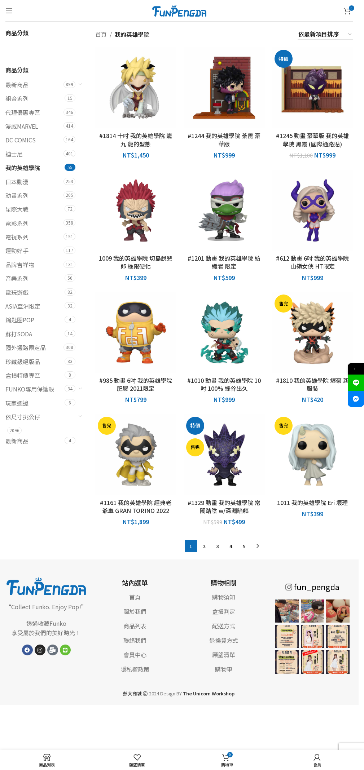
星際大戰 (16, 209)
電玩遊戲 (16, 292)
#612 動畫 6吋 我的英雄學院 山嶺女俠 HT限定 (312, 262)
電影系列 (16, 223)
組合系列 (16, 98)
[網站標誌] (179, 9)
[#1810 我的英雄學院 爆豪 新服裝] (312, 332)
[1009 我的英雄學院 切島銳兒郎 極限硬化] (135, 210)
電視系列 (16, 237)
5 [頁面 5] (244, 546)
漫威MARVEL (21, 126)
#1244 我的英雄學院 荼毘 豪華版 (224, 139)
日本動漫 (16, 181)
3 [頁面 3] (217, 546)
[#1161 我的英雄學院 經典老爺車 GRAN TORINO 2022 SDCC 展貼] (135, 454)
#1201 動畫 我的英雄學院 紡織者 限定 (224, 262)
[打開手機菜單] (9, 11)
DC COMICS (20, 140)
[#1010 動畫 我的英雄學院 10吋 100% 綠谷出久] (224, 332)
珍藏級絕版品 (22, 361)
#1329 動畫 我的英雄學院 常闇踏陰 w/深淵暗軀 (224, 506)
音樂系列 (16, 278)
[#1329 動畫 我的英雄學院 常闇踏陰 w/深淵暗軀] (224, 454)
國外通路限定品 (25, 347)
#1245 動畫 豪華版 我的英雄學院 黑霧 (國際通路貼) (312, 139)
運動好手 (16, 250)
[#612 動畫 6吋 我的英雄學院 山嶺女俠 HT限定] (312, 210)
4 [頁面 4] (230, 546)
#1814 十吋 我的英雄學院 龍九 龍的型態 (135, 139)
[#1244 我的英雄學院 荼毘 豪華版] (224, 87)
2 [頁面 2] (204, 546)
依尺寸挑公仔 (22, 416)
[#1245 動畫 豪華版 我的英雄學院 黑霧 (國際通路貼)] (312, 87)
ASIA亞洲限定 (22, 306)
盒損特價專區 (22, 375)
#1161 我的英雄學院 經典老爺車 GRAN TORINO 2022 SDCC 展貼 (135, 510)
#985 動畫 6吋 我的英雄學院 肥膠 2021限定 (135, 384)
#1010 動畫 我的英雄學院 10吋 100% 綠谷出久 (224, 384)
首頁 (101, 34)
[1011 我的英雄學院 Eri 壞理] (312, 454)
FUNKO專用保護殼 (29, 389)
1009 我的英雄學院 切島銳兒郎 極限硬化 (135, 262)
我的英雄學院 (22, 167)
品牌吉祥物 (19, 264)
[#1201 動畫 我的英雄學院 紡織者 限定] (224, 210)
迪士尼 (14, 154)
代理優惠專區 (22, 112)
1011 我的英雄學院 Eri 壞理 (312, 502)
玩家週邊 (16, 403)
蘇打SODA (18, 333)
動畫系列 (16, 195)
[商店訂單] (325, 34)
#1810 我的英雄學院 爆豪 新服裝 (312, 384)
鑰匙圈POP (19, 319)
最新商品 (16, 84)
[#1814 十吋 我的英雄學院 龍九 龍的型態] (135, 87)
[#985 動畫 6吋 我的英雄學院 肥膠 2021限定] (135, 332)
